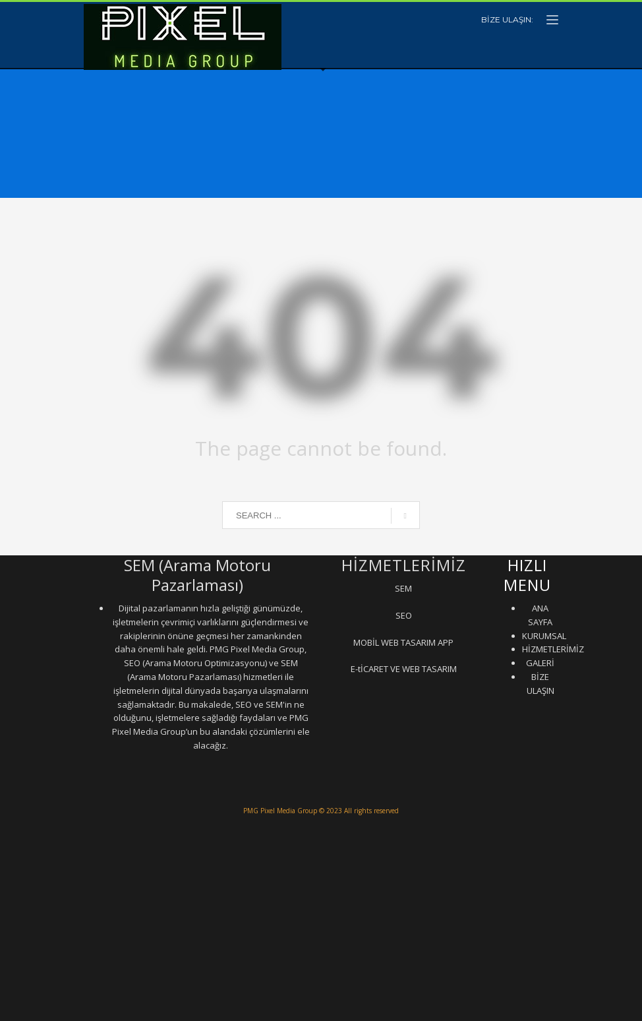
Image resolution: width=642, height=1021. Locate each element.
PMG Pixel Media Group (280, 810)
